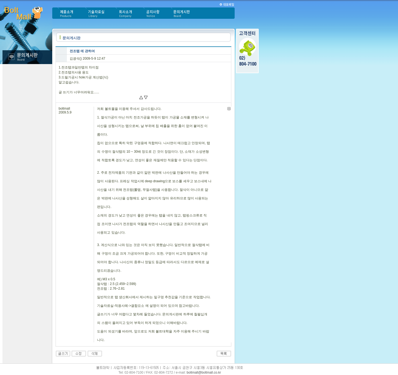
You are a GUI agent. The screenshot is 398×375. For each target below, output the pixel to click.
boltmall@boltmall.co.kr (204, 372)
